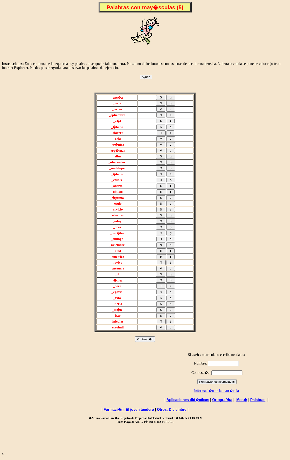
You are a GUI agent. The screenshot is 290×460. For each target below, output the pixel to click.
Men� (241, 400)
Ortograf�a (222, 400)
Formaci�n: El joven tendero (129, 409)
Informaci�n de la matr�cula (216, 391)
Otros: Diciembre (171, 409)
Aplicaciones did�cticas (188, 400)
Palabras (258, 400)
